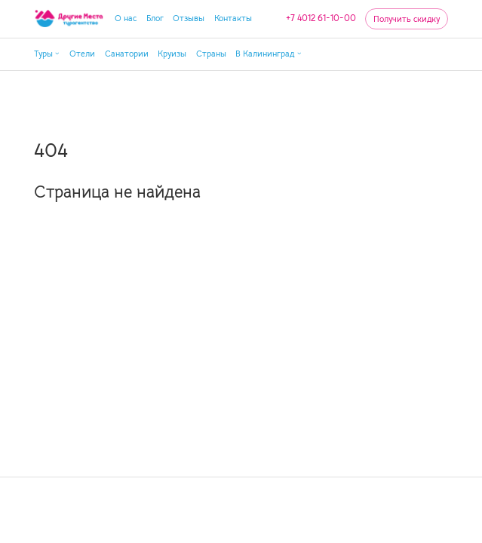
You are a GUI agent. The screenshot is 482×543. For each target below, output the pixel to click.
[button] (47, 54)
